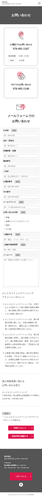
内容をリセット (20, 428)
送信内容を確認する (20, 436)
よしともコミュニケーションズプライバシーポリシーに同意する (20, 418)
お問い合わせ (21, 476)
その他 (7, 229)
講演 (7, 225)
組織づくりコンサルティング (16, 221)
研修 (7, 217)
